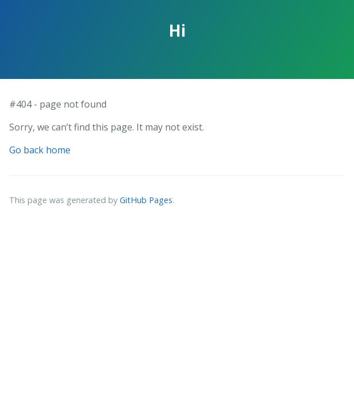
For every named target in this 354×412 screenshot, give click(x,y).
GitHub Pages (146, 200)
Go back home (39, 150)
